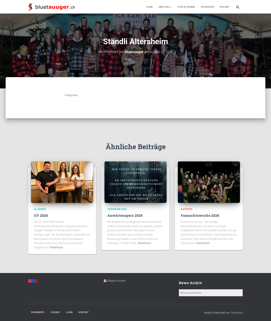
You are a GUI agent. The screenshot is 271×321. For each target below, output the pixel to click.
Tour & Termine (186, 7)
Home (149, 7)
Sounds (55, 312)
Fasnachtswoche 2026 (200, 215)
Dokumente (37, 312)
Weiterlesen (56, 247)
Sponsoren (207, 7)
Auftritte (186, 209)
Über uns (165, 7)
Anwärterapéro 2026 (125, 215)
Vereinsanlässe (117, 209)
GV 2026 (41, 215)
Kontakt (225, 7)
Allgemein (40, 209)
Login (69, 312)
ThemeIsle (237, 312)
